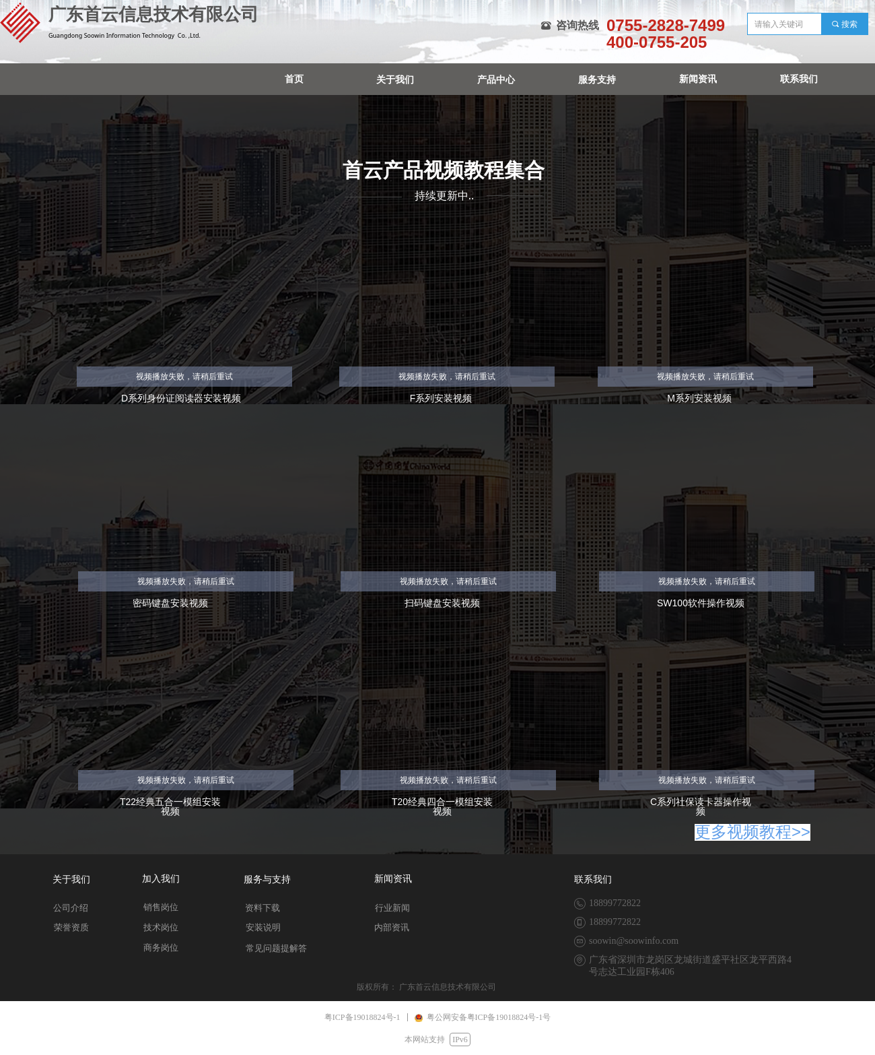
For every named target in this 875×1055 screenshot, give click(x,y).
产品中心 (496, 80)
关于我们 (395, 80)
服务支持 (597, 80)
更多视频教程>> (752, 832)
